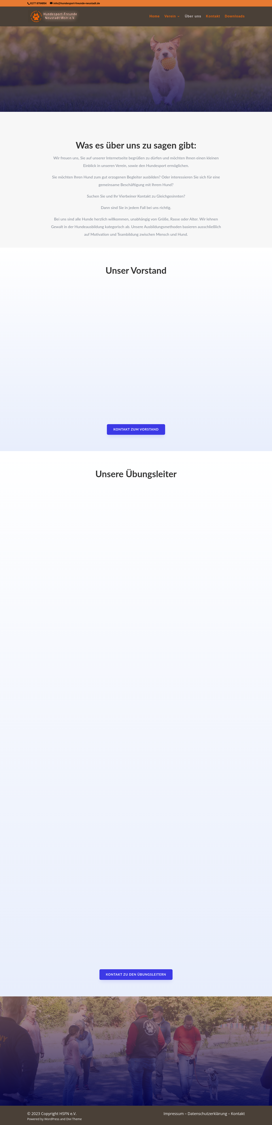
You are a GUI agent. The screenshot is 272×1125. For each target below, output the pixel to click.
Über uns (193, 16)
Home (154, 16)
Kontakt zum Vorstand (136, 429)
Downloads (235, 16)
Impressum (174, 1113)
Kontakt (213, 16)
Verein (170, 16)
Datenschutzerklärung (207, 1113)
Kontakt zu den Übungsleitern (136, 974)
